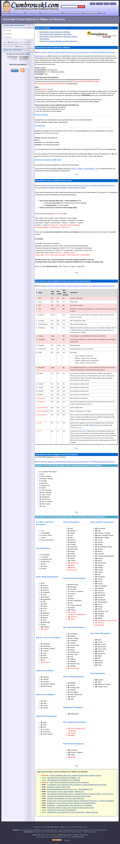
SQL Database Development (99, 830)
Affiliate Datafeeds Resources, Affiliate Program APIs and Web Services (75, 775)
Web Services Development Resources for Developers (69, 782)
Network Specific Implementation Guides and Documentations (64, 52)
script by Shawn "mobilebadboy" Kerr (85, 168)
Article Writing (74, 827)
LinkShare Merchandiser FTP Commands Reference (65, 798)
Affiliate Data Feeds (64, 832)
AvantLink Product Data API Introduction (61, 810)
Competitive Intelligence (89, 832)
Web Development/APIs (83, 830)
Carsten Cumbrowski (50, 834)
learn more (78, 427)
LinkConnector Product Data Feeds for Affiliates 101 (65, 791)
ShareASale (39, 56)
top (76, 174)
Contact (112, 3)
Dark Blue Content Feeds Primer (58, 787)
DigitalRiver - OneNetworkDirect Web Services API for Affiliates (69, 805)
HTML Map (67, 840)
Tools (102, 13)
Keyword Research (76, 832)
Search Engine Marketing (73, 13)
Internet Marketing (17, 13)
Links (85, 827)
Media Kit (19, 46)
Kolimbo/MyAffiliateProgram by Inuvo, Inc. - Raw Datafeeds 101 (69, 789)
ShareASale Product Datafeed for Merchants (55, 34)
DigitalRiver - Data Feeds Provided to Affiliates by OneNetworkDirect (71, 803)
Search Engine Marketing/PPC (67, 830)
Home (92, 3)
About (106, 3)
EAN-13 (78, 433)
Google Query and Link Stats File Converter (45, 832)
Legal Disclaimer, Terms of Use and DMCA (48, 837)
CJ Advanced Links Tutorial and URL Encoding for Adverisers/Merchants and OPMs (77, 784)
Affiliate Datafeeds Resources (103, 52)
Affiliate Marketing (32, 13)
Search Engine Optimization (51, 13)
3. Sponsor (7, 37)
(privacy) (25, 50)
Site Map (99, 3)
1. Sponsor (7, 30)
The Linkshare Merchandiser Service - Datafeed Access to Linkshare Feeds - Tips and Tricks (80, 794)
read (27, 54)
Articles (81, 827)
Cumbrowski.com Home (39, 827)
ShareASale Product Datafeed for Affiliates (54, 32)
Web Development (91, 13)
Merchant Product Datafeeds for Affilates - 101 (63, 778)
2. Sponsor (7, 33)
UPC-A (84, 431)
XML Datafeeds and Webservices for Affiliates (63, 780)
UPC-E (97, 440)
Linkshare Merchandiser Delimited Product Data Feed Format (69, 796)
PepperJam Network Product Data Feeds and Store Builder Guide (70, 807)
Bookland (97, 425)
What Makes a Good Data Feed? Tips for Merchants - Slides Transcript (72, 812)
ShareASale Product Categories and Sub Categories (58, 41)
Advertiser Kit (13, 42)
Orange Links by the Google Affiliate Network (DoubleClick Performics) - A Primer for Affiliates (80, 801)
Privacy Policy (67, 837)
